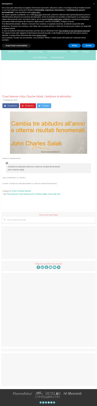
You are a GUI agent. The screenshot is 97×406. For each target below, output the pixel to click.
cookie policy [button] (35, 12)
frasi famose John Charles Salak (33, 194)
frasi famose (12, 194)
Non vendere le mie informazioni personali (74, 31)
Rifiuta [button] (74, 45)
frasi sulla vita (54, 194)
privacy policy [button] (41, 35)
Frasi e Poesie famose (21, 191)
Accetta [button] (88, 45)
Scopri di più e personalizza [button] (16, 45)
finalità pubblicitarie (55, 19)
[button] (94, 4)
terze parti (38, 15)
